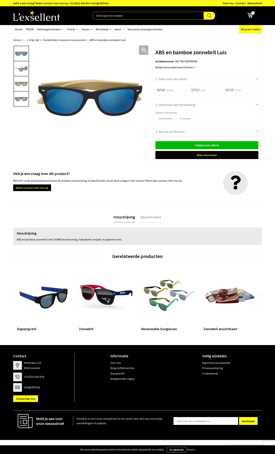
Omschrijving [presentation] (124, 217)
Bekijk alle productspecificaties (175, 67)
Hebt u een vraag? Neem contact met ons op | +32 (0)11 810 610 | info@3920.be (60, 3)
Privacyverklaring (212, 368)
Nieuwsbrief (254, 3)
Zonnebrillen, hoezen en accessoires (64, 40)
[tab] (124, 217)
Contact (240, 3)
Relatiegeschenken (49, 29)
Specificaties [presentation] (150, 217)
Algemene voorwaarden (216, 362)
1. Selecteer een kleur (171, 79)
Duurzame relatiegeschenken (145, 29)
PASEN (30, 29)
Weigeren (191, 449)
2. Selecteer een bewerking (175, 104)
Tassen (85, 29)
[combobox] (148, 16)
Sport (118, 29)
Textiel (71, 29)
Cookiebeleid (210, 373)
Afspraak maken (250, 29)
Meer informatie (207, 155)
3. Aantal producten (170, 131)
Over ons (228, 3)
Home (18, 29)
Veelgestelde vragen (122, 378)
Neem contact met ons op (32, 188)
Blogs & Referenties (122, 368)
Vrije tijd (34, 40)
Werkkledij (102, 29)
